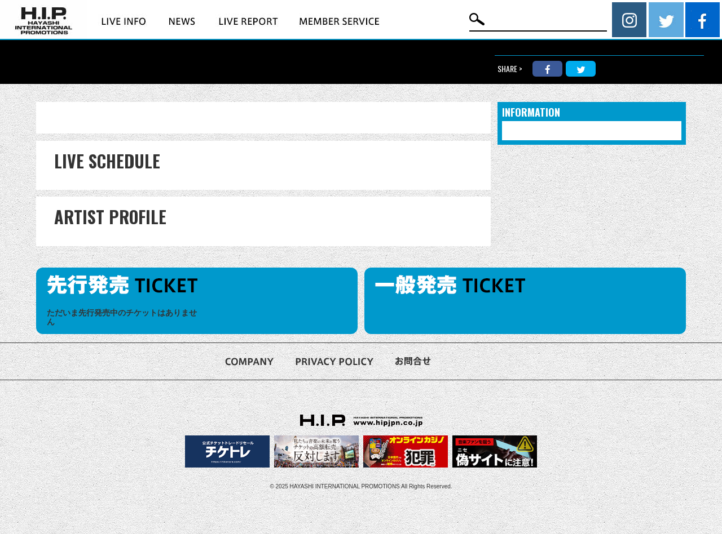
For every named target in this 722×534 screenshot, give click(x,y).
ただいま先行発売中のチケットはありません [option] (122, 317)
